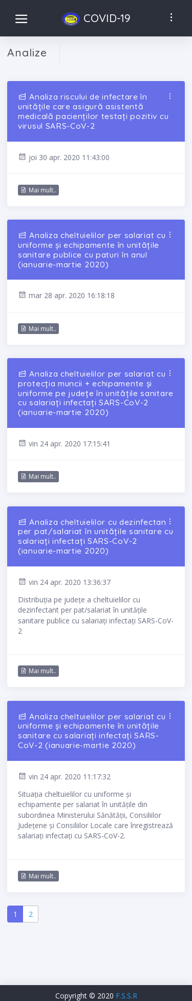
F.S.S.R (126, 995)
